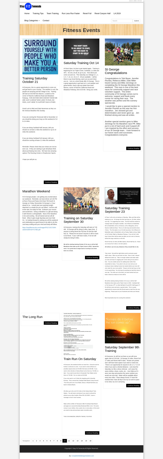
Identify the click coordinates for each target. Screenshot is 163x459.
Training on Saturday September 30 (78, 219)
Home (26, 13)
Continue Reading (51, 182)
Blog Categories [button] (32, 21)
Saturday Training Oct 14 (81, 63)
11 (69, 441)
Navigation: (26, 441)
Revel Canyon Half (102, 13)
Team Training (53, 13)
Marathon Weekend (36, 191)
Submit (136, 21)
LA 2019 (117, 13)
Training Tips (38, 13)
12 (73, 441)
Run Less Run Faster (71, 13)
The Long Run (32, 317)
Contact (46, 21)
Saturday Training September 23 (117, 209)
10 (65, 441)
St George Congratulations (116, 71)
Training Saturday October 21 (34, 80)
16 (90, 441)
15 (86, 441)
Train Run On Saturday (80, 359)
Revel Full (87, 13)
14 (82, 441)
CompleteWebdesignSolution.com (83, 456)
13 (77, 441)
